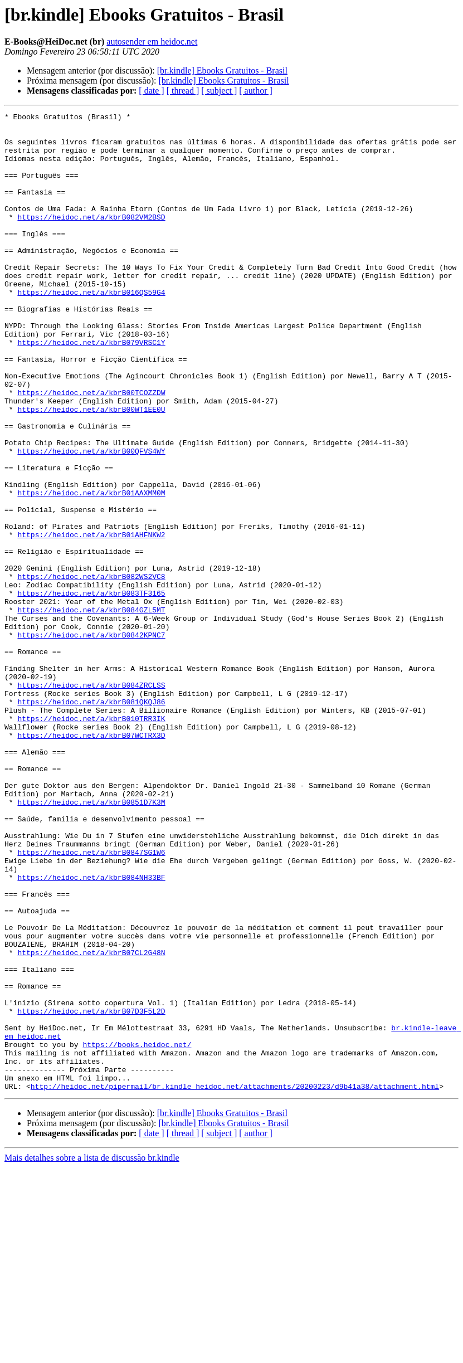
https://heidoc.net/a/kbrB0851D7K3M (91, 941)
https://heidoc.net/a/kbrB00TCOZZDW (91, 449)
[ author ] (255, 90)
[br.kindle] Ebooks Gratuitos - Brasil (222, 70)
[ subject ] (219, 90)
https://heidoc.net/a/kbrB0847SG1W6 (91, 1001)
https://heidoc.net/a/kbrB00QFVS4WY (91, 519)
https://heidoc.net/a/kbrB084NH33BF (91, 1031)
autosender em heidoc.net (151, 41)
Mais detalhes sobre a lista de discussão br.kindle (91, 1353)
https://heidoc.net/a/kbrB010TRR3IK (91, 840)
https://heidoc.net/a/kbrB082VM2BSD (91, 238)
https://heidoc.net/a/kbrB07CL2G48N (91, 1121)
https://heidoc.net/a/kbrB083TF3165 (91, 690)
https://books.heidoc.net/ (136, 1231)
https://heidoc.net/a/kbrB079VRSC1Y (91, 389)
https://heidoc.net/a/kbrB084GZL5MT (91, 710)
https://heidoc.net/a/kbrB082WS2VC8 (91, 670)
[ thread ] (183, 90)
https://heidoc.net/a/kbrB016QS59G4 (91, 329)
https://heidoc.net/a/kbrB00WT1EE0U (91, 469)
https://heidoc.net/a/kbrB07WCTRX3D (91, 860)
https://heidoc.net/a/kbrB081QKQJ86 (91, 820)
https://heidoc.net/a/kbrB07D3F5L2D (91, 1191)
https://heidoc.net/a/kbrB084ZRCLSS (91, 800)
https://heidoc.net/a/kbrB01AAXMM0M (91, 569)
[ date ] (151, 90)
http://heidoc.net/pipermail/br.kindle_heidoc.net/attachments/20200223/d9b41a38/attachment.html (235, 1282)
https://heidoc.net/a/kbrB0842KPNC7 (91, 740)
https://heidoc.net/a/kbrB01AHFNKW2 (91, 620)
